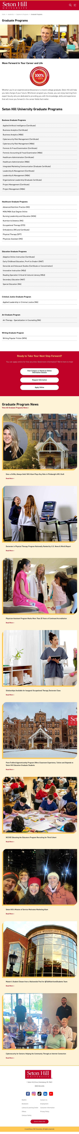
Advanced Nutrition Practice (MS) (16, 207)
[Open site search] (70, 5)
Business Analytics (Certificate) (15, 130)
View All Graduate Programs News (14, 408)
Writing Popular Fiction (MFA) (15, 338)
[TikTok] (39, 1094)
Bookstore (25, 1104)
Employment (44, 1104)
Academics (11, 14)
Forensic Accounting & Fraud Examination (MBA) (22, 153)
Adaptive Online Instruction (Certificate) (19, 257)
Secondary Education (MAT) (14, 279)
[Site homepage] (15, 5)
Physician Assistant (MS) (13, 239)
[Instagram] (34, 1094)
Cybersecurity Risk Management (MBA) (18, 144)
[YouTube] (51, 1094)
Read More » (10, 478)
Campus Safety (26, 1115)
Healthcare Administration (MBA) (16, 162)
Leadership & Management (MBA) (16, 175)
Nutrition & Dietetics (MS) (13, 221)
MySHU (24, 1100)
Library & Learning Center (30, 1108)
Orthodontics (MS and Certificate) (16, 230)
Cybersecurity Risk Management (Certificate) (21, 139)
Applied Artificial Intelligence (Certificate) (19, 125)
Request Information (39, 380)
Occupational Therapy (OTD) (14, 225)
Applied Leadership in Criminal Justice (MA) (20, 302)
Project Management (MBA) (14, 189)
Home (3, 14)
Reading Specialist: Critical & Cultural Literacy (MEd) (24, 275)
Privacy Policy (44, 1111)
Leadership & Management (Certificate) (18, 171)
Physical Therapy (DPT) (12, 234)
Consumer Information (47, 1108)
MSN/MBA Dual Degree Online (15, 211)
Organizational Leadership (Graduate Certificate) (22, 180)
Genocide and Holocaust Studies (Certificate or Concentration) (28, 266)
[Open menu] (75, 5)
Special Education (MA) (12, 284)
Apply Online (39, 387)
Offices (24, 1111)
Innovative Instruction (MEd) (14, 270)
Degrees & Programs (22, 14)
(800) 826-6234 (39, 1086)
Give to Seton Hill (39, 1121)
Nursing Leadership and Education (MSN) (19, 216)
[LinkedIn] (45, 1094)
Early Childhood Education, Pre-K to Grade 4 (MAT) (23, 261)
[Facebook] (28, 1094)
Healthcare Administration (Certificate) (18, 157)
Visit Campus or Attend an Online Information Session (39, 372)
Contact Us (43, 1100)
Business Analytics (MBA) (13, 134)
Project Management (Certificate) (16, 184)
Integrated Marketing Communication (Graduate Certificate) (27, 166)
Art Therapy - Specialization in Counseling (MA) (22, 320)
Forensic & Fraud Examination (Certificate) (20, 148)
